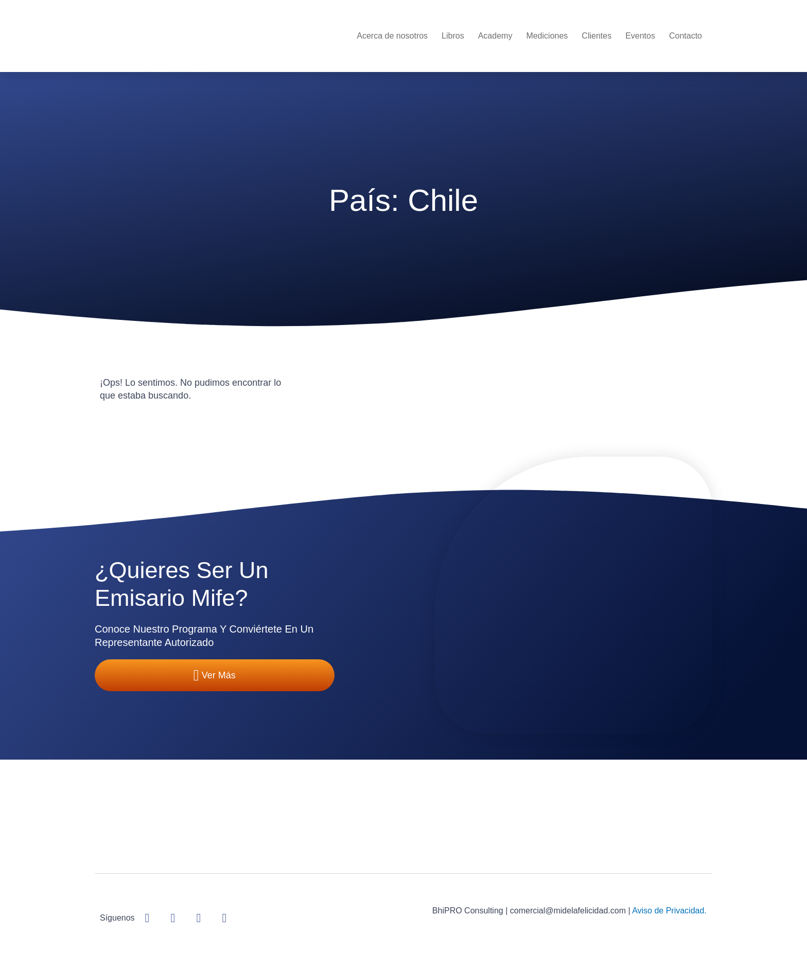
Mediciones (547, 35)
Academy (495, 35)
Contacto (685, 35)
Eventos (640, 35)
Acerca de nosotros (392, 35)
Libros (453, 35)
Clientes (596, 35)
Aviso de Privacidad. (669, 910)
